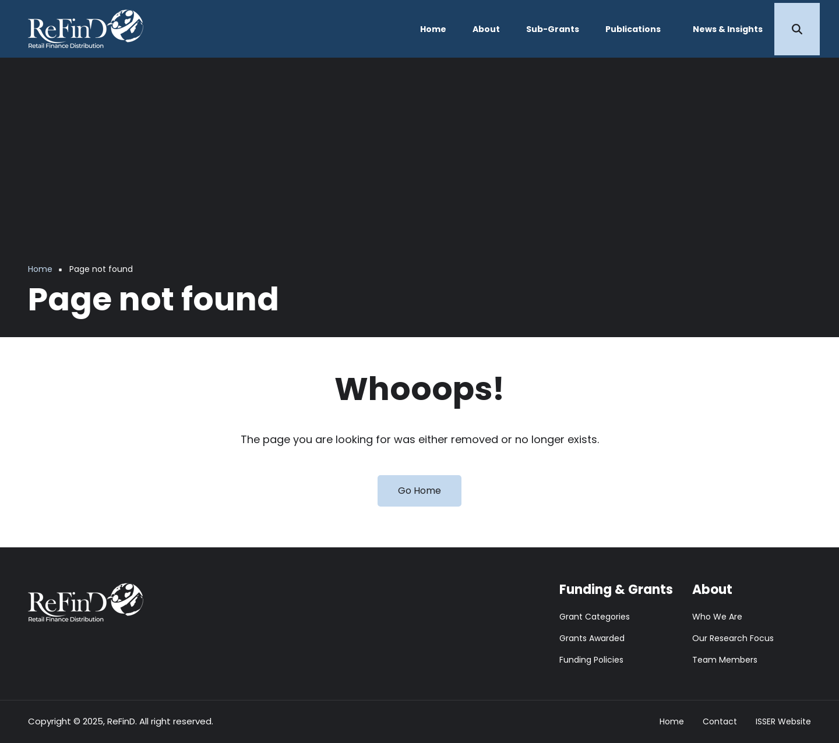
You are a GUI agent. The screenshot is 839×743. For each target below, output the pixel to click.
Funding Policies (591, 660)
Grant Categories (594, 616)
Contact (720, 721)
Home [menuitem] (433, 29)
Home (672, 721)
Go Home (419, 490)
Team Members (724, 660)
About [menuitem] (486, 29)
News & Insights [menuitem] (728, 29)
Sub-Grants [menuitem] (552, 29)
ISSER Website (783, 721)
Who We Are (717, 616)
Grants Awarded (592, 638)
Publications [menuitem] (633, 29)
